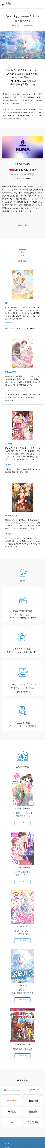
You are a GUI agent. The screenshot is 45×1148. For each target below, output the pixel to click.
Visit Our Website (22, 225)
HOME (7, 1143)
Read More (22, 823)
